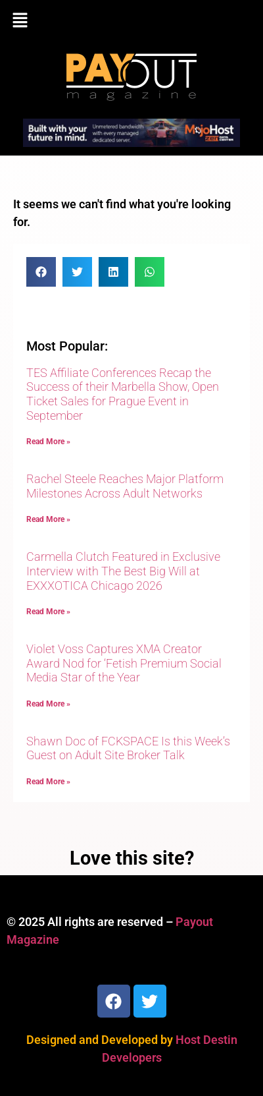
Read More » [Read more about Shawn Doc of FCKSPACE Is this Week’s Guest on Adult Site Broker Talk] (48, 781)
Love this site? (132, 858)
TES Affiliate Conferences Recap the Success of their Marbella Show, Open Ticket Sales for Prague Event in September (122, 394)
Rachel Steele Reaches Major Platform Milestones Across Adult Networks (125, 486)
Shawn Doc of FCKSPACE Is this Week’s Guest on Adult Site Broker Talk (128, 748)
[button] (131, 21)
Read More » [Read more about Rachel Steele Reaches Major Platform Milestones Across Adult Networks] (48, 519)
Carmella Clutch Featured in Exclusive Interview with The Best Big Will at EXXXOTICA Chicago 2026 (123, 571)
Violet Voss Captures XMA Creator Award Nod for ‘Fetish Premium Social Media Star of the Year (124, 663)
